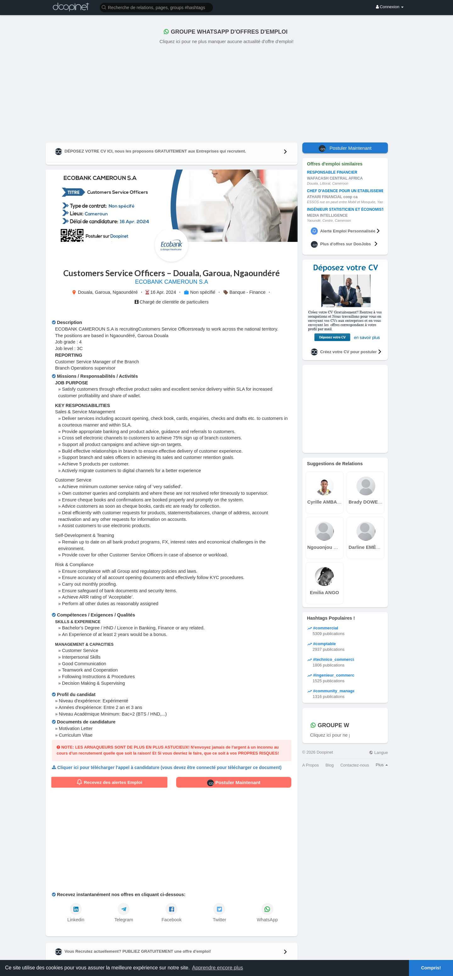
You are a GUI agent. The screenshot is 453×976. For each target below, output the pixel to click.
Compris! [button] (431, 967)
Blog (330, 765)
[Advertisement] (226, 92)
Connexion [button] (390, 6)
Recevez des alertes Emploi (109, 782)
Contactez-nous (354, 765)
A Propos (310, 765)
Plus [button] (382, 764)
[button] (156, 7)
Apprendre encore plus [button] (217, 967)
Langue (378, 752)
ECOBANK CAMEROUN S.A (171, 282)
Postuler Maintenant (233, 782)
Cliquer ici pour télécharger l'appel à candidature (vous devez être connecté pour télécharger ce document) (169, 767)
